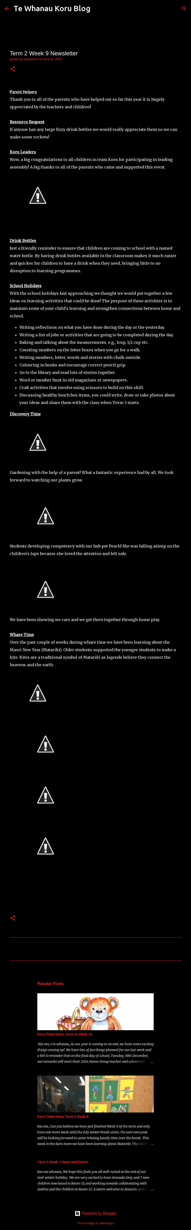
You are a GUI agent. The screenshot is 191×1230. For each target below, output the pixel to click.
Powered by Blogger (96, 1213)
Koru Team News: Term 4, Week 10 (64, 1034)
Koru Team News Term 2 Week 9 (62, 1117)
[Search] (97, 8)
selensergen (106, 1223)
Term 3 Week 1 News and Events (62, 1162)
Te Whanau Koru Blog (52, 8)
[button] (13, 69)
